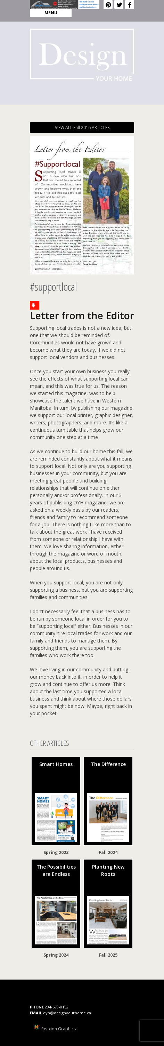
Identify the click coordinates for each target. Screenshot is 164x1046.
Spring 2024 (55, 955)
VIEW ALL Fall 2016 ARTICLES (82, 127)
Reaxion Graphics (58, 1029)
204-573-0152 (56, 1006)
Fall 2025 (108, 955)
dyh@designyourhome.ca (67, 1012)
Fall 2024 (108, 852)
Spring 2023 (55, 852)
